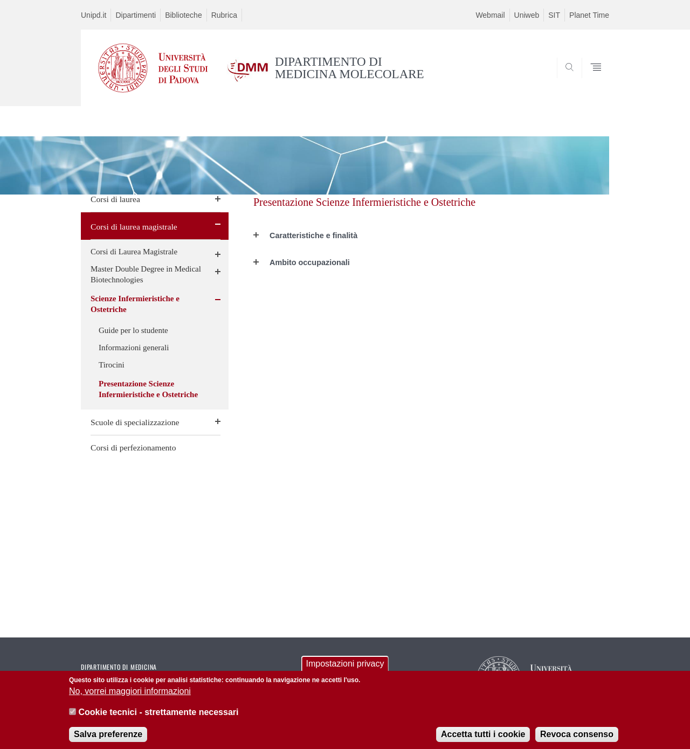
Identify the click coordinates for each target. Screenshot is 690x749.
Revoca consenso (576, 739)
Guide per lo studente (133, 330)
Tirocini (112, 364)
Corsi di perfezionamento (133, 447)
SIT (554, 15)
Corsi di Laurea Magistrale (134, 251)
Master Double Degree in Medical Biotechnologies (146, 274)
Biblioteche (183, 15)
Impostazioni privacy (345, 669)
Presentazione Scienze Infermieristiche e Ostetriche (148, 389)
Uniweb (527, 15)
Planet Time (589, 15)
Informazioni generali (134, 347)
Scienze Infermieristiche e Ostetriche (135, 304)
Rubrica (224, 15)
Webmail (490, 15)
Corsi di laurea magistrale (134, 226)
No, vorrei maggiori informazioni (130, 697)
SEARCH (590, 80)
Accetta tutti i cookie (483, 739)
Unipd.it (93, 15)
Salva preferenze (108, 739)
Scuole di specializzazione (135, 422)
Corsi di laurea (115, 199)
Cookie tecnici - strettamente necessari (158, 717)
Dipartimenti (135, 15)
